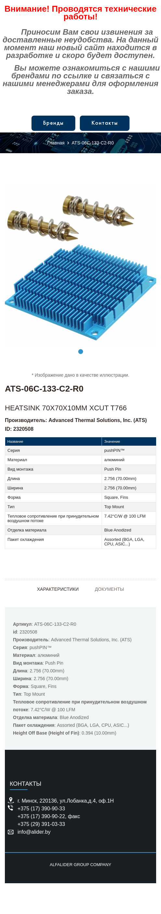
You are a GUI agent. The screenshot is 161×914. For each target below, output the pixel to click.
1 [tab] (80, 351)
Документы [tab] (109, 589)
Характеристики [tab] (58, 589)
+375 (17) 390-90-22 (41, 816)
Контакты (105, 123)
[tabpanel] (80, 267)
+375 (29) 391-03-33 (41, 824)
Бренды (53, 123)
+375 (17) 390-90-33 (41, 808)
